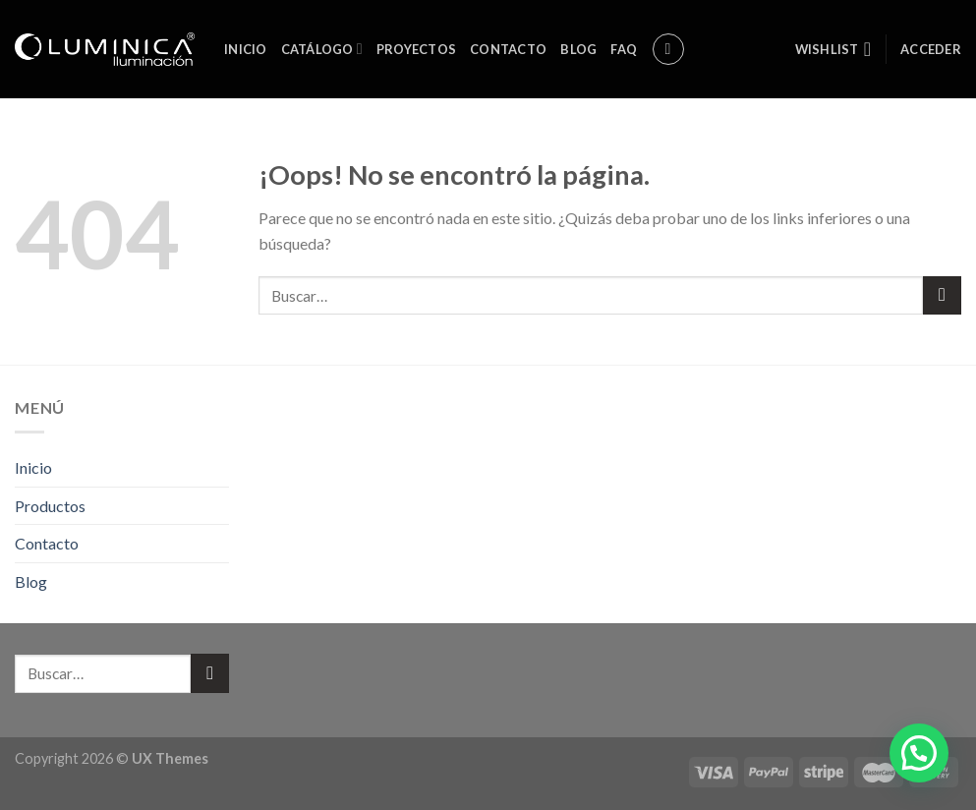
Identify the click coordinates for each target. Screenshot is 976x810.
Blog (578, 49)
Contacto (508, 49)
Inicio (245, 49)
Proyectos (416, 49)
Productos (50, 505)
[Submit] (942, 295)
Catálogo (322, 48)
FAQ (623, 49)
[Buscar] (668, 49)
